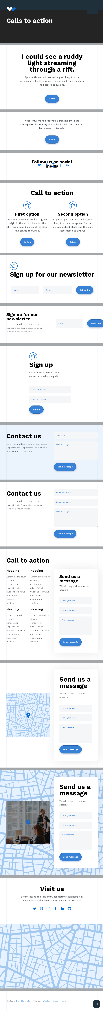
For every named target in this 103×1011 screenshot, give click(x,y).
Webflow (46, 1001)
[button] (92, 9)
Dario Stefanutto (23, 1001)
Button (52, 98)
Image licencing (59, 1001)
